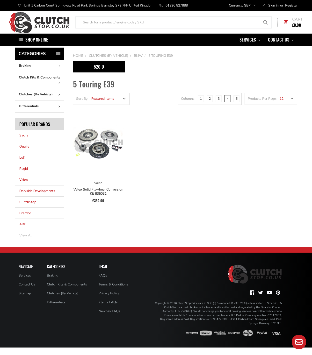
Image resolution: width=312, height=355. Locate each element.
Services (249, 47)
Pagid (23, 176)
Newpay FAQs (109, 318)
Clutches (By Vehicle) (40, 101)
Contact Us (281, 47)
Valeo (23, 187)
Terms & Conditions (113, 292)
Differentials (40, 113)
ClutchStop (27, 209)
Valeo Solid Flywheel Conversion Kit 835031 (98, 199)
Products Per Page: (262, 106)
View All (25, 243)
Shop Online (36, 47)
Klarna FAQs (108, 309)
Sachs (23, 143)
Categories (32, 61)
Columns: (188, 106)
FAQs (103, 283)
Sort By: (82, 106)
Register (291, 5)
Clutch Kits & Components (40, 87)
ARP (22, 231)
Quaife (24, 154)
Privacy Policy (109, 300)
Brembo (25, 220)
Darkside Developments (37, 198)
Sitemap (25, 300)
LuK (22, 165)
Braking (40, 73)
